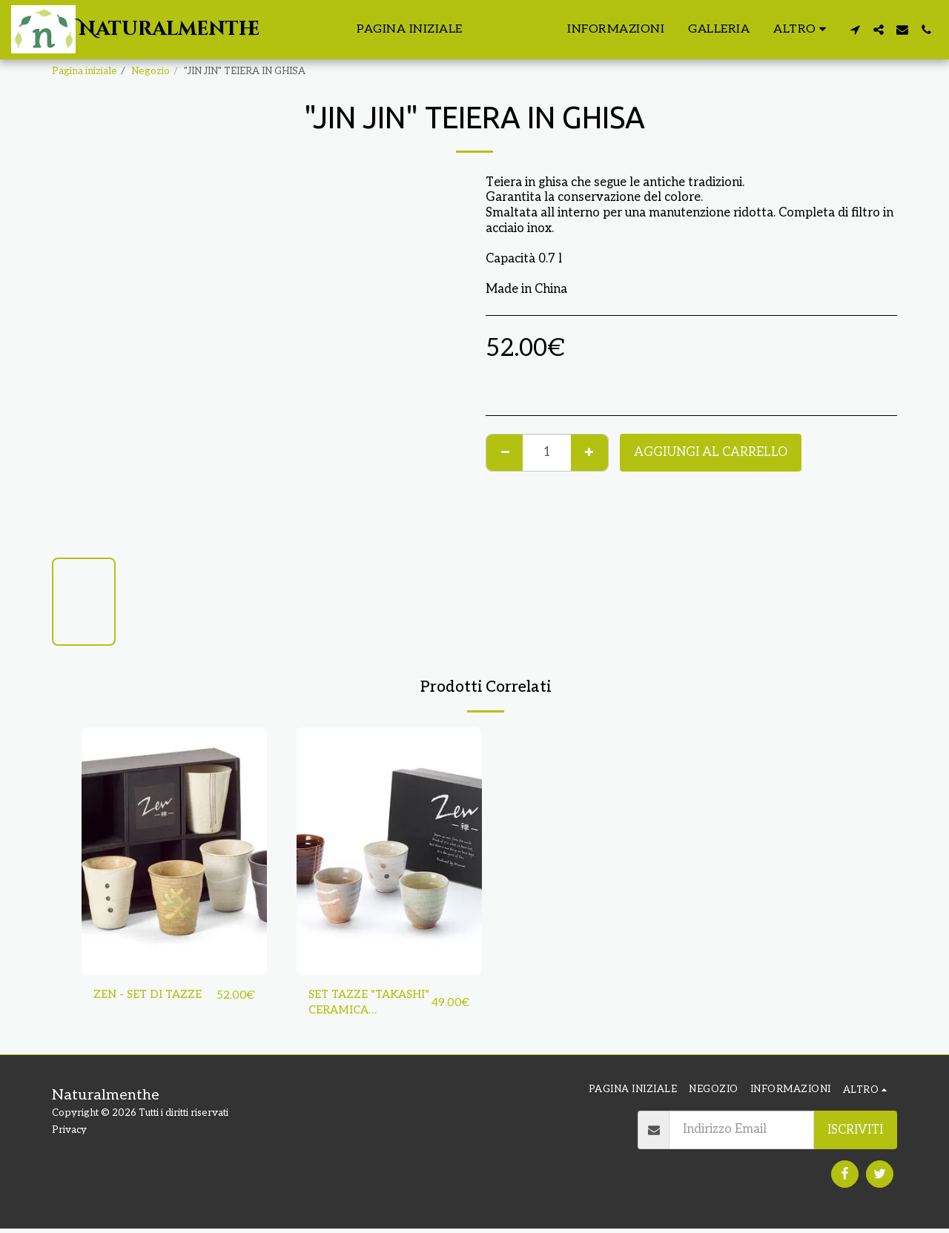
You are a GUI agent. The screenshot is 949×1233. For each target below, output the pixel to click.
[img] (174, 850)
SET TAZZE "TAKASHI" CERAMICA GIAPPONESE (348, 1006)
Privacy (69, 1134)
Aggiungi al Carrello (710, 452)
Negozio (150, 71)
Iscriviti (855, 1133)
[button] (855, 30)
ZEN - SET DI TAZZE (152, 995)
